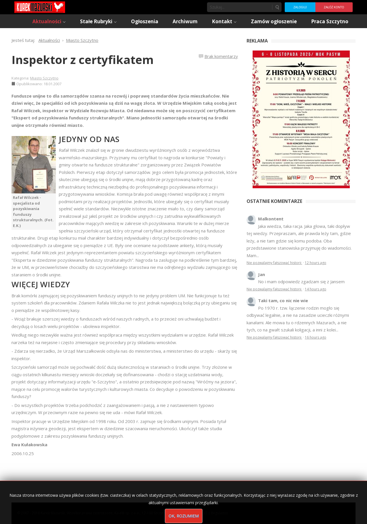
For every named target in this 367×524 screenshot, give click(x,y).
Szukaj (277, 7)
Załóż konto (334, 7)
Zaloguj (300, 7)
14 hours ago (315, 289)
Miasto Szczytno (44, 78)
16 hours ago (315, 337)
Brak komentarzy (221, 56)
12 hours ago (315, 262)
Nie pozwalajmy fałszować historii (274, 262)
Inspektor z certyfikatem (82, 59)
